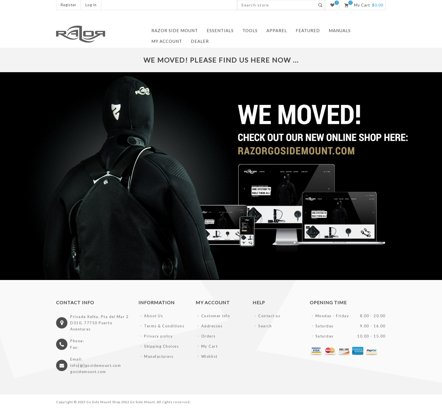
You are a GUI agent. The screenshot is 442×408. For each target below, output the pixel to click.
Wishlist (209, 356)
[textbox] (276, 5)
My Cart (209, 346)
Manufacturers (159, 356)
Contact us (269, 316)
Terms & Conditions (164, 326)
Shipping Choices (161, 346)
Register (68, 5)
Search (265, 326)
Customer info (215, 316)
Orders (208, 336)
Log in (91, 5)
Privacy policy (158, 336)
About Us (153, 316)
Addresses (212, 326)
